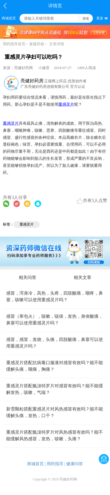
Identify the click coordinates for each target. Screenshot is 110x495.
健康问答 (74, 463)
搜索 (85, 18)
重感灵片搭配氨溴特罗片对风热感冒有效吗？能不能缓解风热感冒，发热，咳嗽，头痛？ (54, 435)
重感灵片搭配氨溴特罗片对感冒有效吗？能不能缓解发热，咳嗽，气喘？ (54, 389)
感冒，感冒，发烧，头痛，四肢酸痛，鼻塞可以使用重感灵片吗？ (54, 342)
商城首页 (9, 18)
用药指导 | (56, 463)
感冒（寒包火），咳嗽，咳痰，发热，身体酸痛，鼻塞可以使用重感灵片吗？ (54, 319)
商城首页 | (36, 463)
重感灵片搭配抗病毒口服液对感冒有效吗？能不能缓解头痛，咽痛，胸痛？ (54, 366)
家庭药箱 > (38, 44)
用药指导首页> (15, 44)
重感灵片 (27, 224)
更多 (99, 18)
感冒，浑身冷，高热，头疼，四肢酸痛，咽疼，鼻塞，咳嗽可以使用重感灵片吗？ (54, 296)
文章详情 (56, 44)
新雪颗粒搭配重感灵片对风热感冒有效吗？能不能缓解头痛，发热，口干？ (54, 412)
